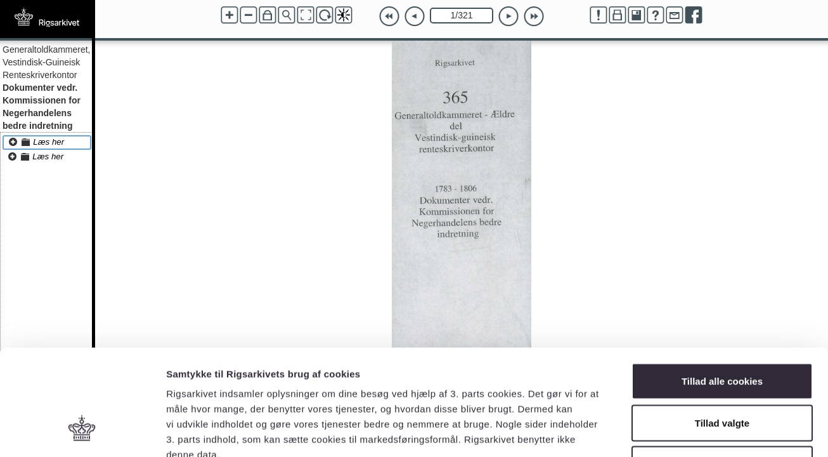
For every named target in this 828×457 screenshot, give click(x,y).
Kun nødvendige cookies (722, 373)
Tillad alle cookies (722, 290)
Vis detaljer (659, 432)
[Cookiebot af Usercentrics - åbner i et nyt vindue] (82, 432)
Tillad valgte (722, 332)
